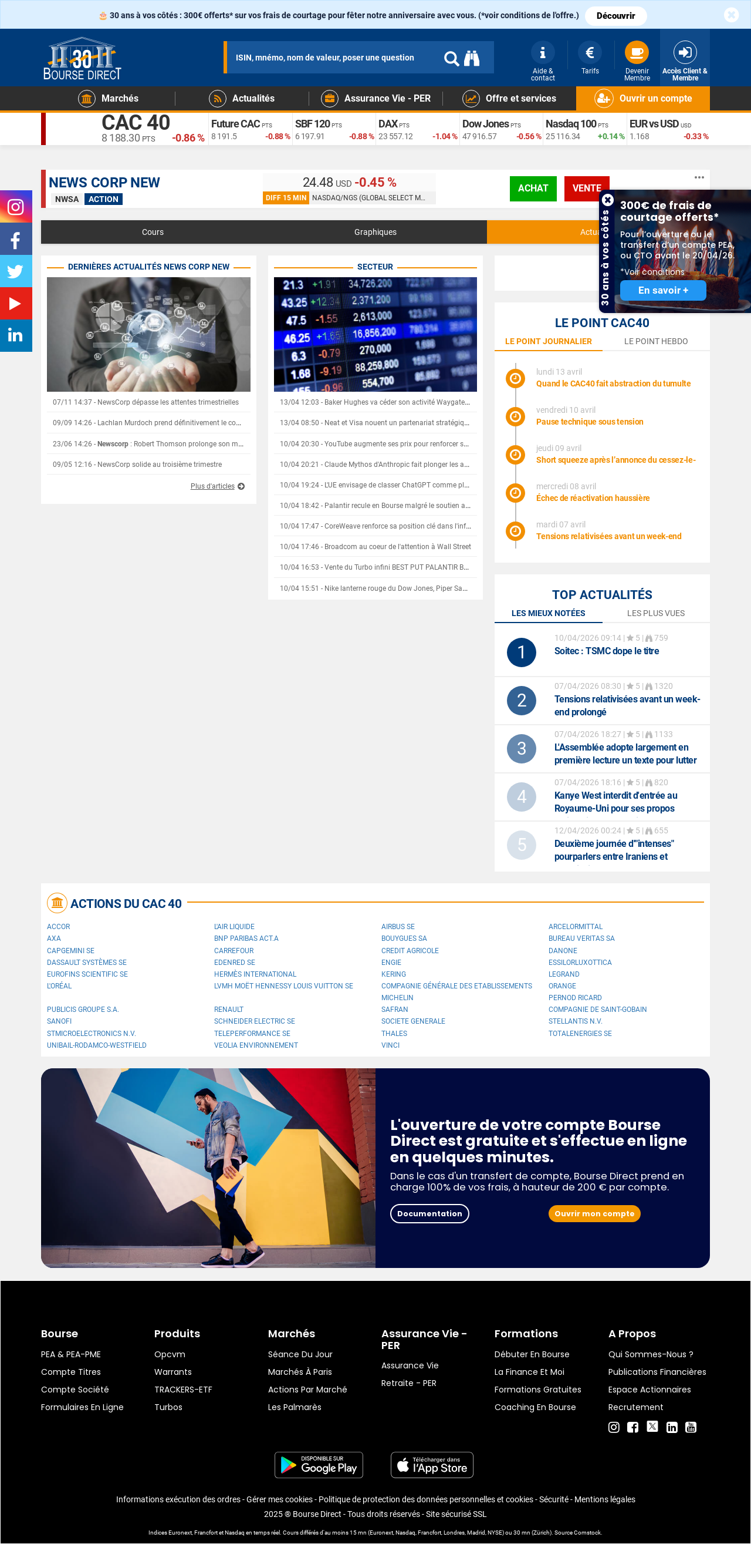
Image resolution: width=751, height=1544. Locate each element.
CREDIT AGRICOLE (410, 951)
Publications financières (657, 1372)
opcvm (169, 1354)
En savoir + (663, 290)
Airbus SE (398, 927)
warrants (173, 1372)
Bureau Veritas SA (582, 938)
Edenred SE (234, 962)
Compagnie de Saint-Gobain (598, 1009)
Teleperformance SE (252, 1034)
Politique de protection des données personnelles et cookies (426, 1499)
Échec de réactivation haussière (593, 498)
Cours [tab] (153, 232)
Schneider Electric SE (254, 1021)
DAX (387, 123)
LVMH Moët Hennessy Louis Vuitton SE (283, 986)
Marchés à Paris (300, 1372)
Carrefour (233, 951)
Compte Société (75, 1389)
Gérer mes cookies (279, 1499)
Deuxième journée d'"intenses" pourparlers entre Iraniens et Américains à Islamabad (614, 856)
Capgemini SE (70, 951)
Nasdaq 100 (571, 123)
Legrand (564, 974)
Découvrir (616, 16)
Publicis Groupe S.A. (83, 1009)
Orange (562, 986)
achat (533, 188)
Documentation (429, 1214)
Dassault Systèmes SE (87, 962)
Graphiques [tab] (375, 232)
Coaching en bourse (535, 1407)
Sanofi (59, 1021)
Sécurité (554, 1499)
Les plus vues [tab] (656, 613)
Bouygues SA (404, 938)
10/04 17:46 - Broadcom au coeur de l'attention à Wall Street (375, 547)
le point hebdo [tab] (656, 341)
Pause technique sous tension (590, 421)
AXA (54, 938)
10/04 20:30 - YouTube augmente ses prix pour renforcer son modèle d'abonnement (412, 444)
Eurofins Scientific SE (87, 974)
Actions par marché (307, 1389)
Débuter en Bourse (532, 1354)
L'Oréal (59, 986)
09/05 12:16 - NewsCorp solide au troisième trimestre (137, 464)
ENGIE (391, 962)
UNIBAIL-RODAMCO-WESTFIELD (97, 1045)
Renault (228, 1009)
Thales (394, 1034)
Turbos (168, 1407)
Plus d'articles (213, 486)
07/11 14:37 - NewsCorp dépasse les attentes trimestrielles (146, 402)
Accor (58, 927)
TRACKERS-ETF (183, 1389)
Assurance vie (410, 1365)
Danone (563, 951)
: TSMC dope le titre (606, 651)
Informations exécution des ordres (178, 1499)
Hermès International (255, 974)
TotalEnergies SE (580, 1034)
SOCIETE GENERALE (413, 1021)
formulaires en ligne (82, 1407)
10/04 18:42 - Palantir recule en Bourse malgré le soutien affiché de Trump (397, 506)
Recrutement (636, 1407)
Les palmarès (295, 1407)
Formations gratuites (538, 1389)
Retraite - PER (409, 1383)
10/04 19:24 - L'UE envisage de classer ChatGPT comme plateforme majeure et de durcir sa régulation (440, 485)
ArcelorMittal (576, 927)
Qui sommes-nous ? (651, 1354)
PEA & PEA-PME (71, 1354)
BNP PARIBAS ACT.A (246, 938)
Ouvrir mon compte (594, 1214)
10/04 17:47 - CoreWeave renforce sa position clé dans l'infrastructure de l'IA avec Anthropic (425, 526)
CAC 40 (136, 123)
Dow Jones (485, 123)
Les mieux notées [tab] (549, 613)
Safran (394, 1009)
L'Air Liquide (234, 927)
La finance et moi (529, 1372)
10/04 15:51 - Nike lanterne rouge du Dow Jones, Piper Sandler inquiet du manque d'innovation (430, 588)
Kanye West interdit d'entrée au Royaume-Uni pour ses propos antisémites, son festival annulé (616, 808)
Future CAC (235, 123)
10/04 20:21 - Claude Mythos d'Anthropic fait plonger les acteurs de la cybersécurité (412, 464)
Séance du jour (300, 1354)
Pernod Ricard (575, 998)
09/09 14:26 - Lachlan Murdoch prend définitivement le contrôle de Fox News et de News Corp (201, 423)
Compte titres (71, 1372)
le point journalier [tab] (548, 341)
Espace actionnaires (649, 1389)
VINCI (390, 1045)
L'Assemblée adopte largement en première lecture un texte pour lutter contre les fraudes (625, 760)
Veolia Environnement (256, 1045)
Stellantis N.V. (576, 1021)
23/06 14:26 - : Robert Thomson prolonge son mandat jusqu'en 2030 (178, 444)
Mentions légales (604, 1499)
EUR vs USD (654, 123)
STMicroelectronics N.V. (91, 1034)
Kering (393, 974)
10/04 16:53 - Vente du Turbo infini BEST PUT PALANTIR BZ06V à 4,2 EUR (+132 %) (411, 567)
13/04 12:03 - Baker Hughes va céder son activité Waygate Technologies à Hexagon (412, 402)
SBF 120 (312, 123)
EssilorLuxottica (580, 962)
